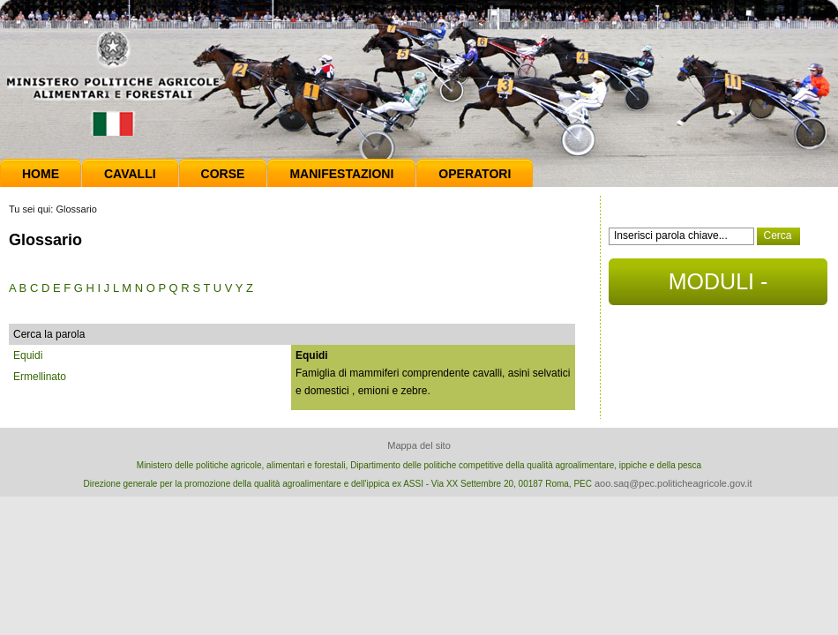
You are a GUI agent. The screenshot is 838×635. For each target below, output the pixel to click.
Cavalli (130, 174)
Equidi (27, 355)
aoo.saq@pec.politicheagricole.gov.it (673, 483)
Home (40, 174)
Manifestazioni (341, 174)
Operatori (474, 174)
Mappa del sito (419, 445)
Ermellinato (39, 376)
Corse (223, 174)
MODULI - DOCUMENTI (717, 287)
